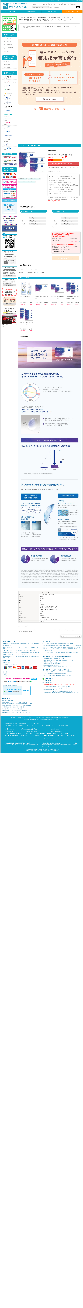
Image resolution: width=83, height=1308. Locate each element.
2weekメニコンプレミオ (56, 731)
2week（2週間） (23, 723)
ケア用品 (6, 51)
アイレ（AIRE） (60, 735)
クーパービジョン (8, 94)
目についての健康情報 (49, 673)
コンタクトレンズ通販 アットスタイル (19, 717)
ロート (8, 132)
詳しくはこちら (74, 241)
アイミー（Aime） (64, 733)
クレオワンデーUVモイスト (11, 729)
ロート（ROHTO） (71, 735)
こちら (68, 167)
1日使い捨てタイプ (9, 61)
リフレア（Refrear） (53, 733)
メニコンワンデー (55, 729)
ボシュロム (8, 115)
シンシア (8, 119)
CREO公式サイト (66, 717)
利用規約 (27, 719)
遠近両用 (21, 725)
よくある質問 (52, 4)
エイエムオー (8, 140)
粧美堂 (8, 123)
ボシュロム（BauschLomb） (11, 735)
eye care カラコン (48, 675)
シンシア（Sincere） (37, 735)
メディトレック (8, 136)
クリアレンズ (7, 38)
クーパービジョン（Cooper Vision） (13, 733)
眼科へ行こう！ (47, 671)
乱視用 (15, 725)
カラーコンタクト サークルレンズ (8, 48)
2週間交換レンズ (23, 178)
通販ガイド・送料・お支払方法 (40, 4)
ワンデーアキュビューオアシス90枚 (29, 729)
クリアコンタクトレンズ (34, 178)
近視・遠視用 (8, 725)
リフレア (8, 102)
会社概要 (52, 717)
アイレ (8, 127)
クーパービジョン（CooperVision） (48, 17)
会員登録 (60, 4)
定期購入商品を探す (72, 11)
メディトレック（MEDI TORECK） (13, 738)
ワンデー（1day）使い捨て (11, 723)
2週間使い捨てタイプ (9, 64)
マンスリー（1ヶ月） (35, 723)
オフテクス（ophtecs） (29, 738)
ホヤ (8, 148)
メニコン (8, 90)
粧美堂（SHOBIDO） (49, 735)
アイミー (8, 111)
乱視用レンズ (7, 41)
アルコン (8, 98)
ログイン (37, 272)
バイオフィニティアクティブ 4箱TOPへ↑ (70, 636)
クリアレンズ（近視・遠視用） (47, 19)
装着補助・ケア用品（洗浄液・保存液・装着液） (57, 725)
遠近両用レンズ (8, 44)
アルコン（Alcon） (29, 733)
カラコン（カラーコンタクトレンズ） (35, 725)
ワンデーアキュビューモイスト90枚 (29, 731)
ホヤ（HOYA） (54, 738)
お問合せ (47, 717)
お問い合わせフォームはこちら (50, 689)
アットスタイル (34, 750)
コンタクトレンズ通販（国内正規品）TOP (29, 17)
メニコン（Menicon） (56, 728)
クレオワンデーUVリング (11, 731)
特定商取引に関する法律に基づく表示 (49, 719)
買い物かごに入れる (65, 258)
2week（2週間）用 (44, 21)
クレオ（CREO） (9, 728)
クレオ (8, 77)
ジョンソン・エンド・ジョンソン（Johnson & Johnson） (34, 728)
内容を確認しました (59, 251)
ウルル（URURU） (40, 733)
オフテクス (8, 144)
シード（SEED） (25, 735)
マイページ (66, 4)
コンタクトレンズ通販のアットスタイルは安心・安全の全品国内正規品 (65, 1)
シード (8, 86)
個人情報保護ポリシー (35, 719)
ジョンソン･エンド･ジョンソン (10, 81)
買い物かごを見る (75, 4)
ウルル (8, 106)
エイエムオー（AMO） (43, 738)
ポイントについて (67, 160)
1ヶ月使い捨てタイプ (9, 67)
